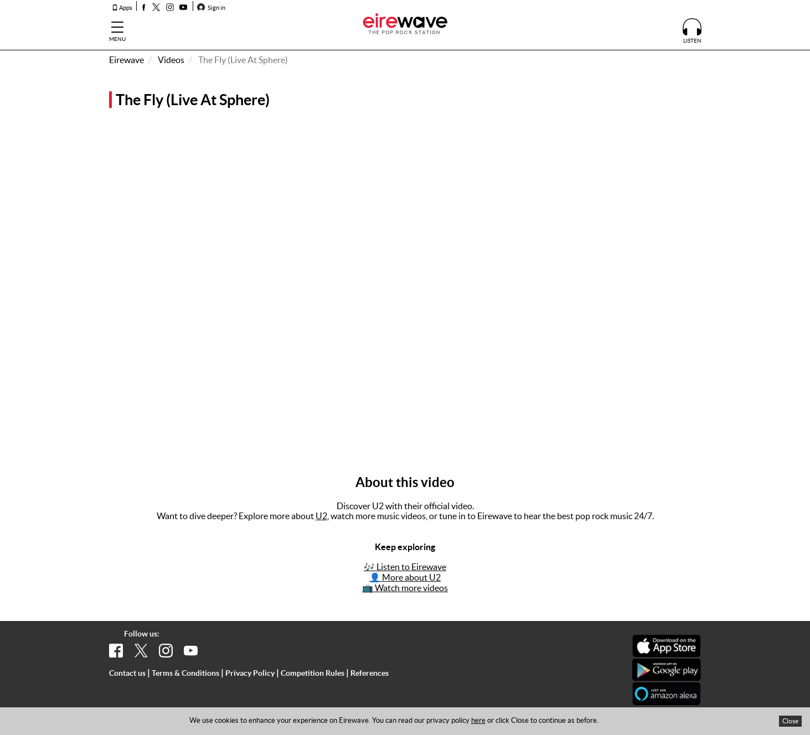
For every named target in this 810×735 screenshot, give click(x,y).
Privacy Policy (250, 673)
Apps (122, 7)
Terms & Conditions (185, 673)
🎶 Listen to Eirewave (405, 567)
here (478, 720)
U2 (321, 516)
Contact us (127, 673)
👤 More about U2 (405, 577)
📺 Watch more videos (405, 588)
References (369, 673)
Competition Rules (312, 673)
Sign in (211, 7)
